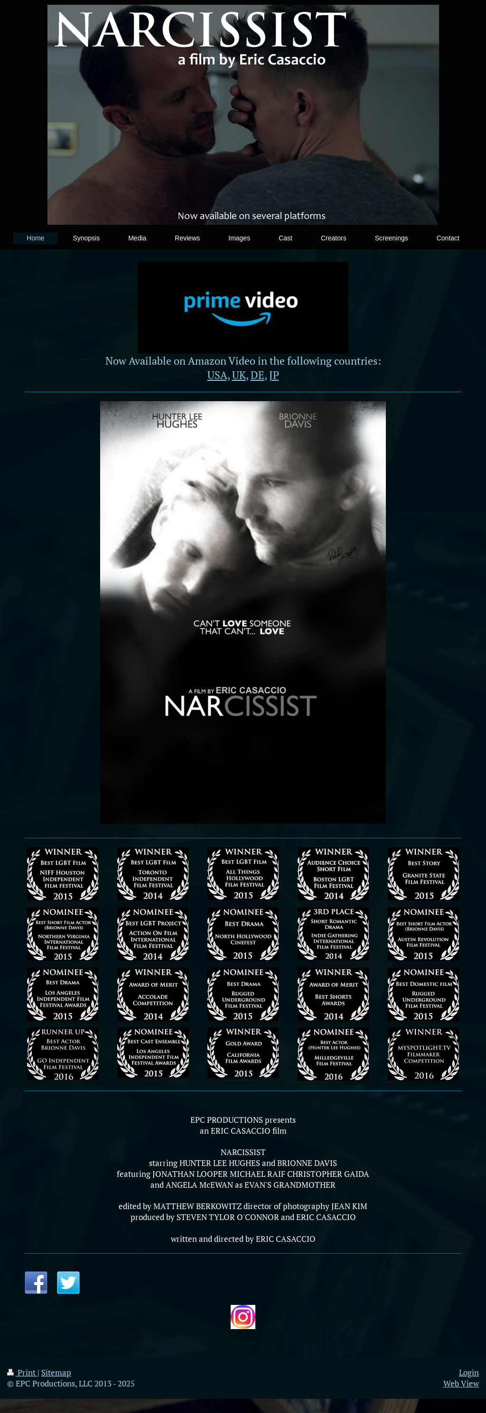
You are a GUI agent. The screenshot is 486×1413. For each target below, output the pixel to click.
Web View (461, 1383)
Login (469, 1372)
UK (239, 375)
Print (22, 1372)
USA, (218, 375)
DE (257, 375)
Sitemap (56, 1372)
